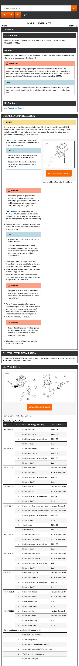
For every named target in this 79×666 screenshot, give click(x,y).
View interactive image (59, 173)
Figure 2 (11, 108)
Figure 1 (13, 140)
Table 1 (20, 108)
